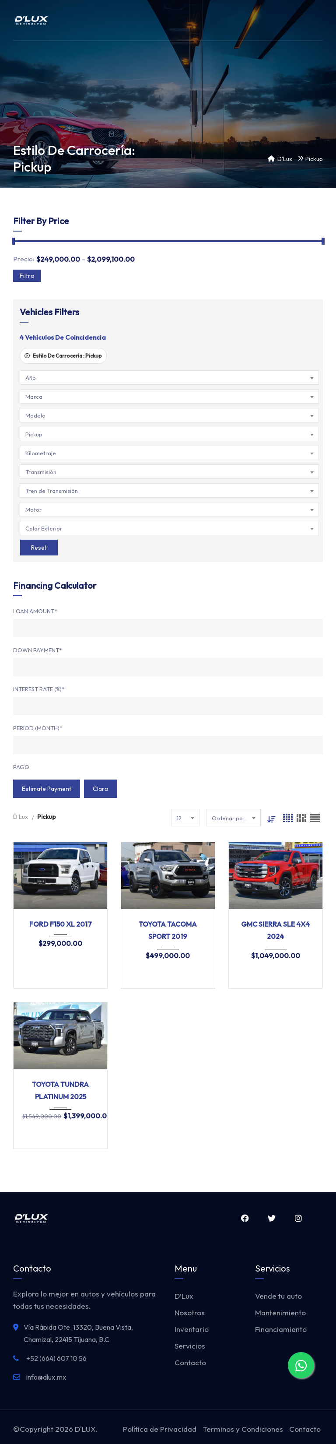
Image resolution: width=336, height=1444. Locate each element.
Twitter (272, 1218)
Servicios (190, 1345)
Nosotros (190, 1312)
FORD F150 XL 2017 (60, 924)
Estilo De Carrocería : (63, 355)
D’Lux (184, 1295)
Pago (21, 766)
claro (100, 789)
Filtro (27, 276)
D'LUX (85, 1428)
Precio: (23, 259)
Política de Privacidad (159, 1428)
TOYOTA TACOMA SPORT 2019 (168, 930)
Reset (38, 548)
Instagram (298, 1218)
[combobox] (169, 377)
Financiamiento (281, 1329)
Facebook (244, 1218)
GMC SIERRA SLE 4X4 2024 (275, 930)
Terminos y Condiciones (243, 1428)
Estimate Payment (46, 789)
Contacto (190, 1362)
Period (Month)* (37, 727)
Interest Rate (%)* (38, 688)
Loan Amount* (35, 611)
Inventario (192, 1329)
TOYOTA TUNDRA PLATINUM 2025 (60, 1090)
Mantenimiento (280, 1312)
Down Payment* (37, 649)
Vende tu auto (278, 1295)
